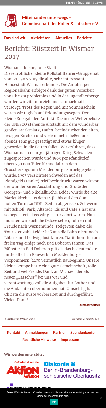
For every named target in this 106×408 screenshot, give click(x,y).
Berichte (84, 37)
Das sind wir (15, 37)
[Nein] (101, 398)
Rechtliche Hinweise (39, 339)
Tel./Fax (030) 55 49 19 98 (84, 2)
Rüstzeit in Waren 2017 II (21, 318)
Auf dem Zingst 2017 (85, 318)
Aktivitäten (40, 37)
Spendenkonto (82, 332)
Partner (59, 332)
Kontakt (13, 332)
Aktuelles (63, 37)
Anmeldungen (36, 332)
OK (54, 402)
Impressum (70, 339)
